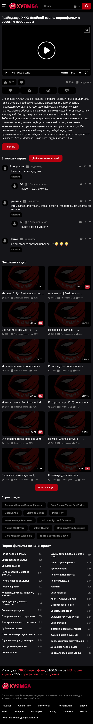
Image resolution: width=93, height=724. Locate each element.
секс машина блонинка (18, 535)
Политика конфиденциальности (20, 717)
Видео (83, 705)
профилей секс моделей (41, 674)
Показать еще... (46, 487)
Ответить (15, 177)
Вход (53, 711)
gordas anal (11, 512)
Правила (68, 711)
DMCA (83, 711)
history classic (41, 528)
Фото (4, 711)
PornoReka (44, 705)
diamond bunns (35, 512)
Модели (19, 711)
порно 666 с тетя (14, 528)
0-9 (21, 184)
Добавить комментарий (45, 158)
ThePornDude (64, 705)
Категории (37, 711)
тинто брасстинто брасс (54, 535)
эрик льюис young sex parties (68, 505)
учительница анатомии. (18, 520)
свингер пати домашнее (71, 528)
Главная (6, 705)
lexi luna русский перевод (55, 520)
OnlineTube (24, 705)
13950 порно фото (31, 670)
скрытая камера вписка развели (24, 505)
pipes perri (58, 512)
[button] (4, 6)
